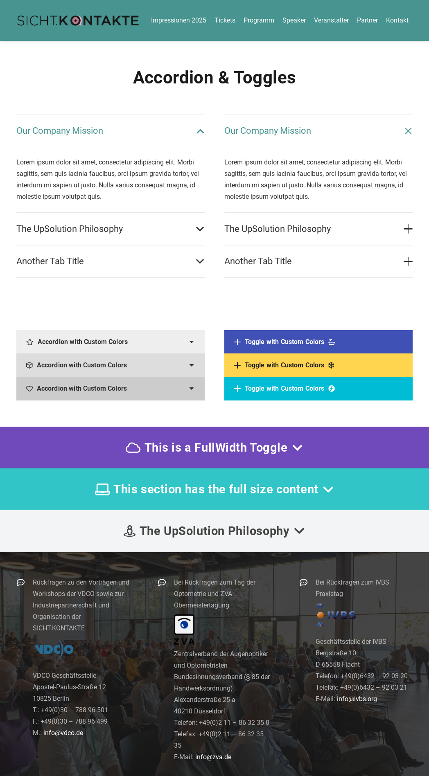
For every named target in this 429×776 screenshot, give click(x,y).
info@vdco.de (63, 733)
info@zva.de (213, 757)
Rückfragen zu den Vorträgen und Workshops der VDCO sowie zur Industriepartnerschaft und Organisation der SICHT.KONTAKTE (81, 605)
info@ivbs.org (357, 699)
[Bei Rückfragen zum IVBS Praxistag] (307, 582)
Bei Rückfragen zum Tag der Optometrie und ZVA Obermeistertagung (214, 593)
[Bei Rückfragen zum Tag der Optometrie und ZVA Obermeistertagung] (166, 582)
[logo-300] (77, 20)
